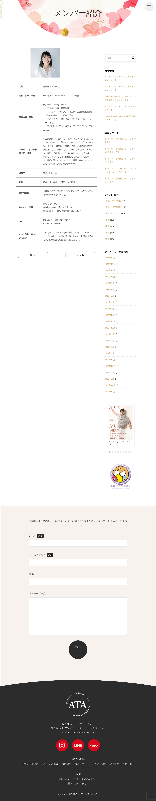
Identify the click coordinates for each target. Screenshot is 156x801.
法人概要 (114, 764)
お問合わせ (128, 764)
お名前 (36, 536)
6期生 (107, 232)
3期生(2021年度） (113, 213)
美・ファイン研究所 (78, 783)
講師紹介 (66, 764)
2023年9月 (109, 283)
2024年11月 (110, 270)
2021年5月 (109, 347)
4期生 (107, 220)
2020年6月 (109, 372)
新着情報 (53, 764)
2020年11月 (110, 366)
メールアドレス (41, 555)
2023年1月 (109, 315)
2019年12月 (110, 385)
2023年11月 (110, 277)
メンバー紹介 (99, 764)
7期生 (107, 239)
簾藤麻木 (58, 223)
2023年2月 (109, 309)
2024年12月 (110, 264)
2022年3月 (109, 334)
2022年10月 (110, 328)
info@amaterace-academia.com (78, 732)
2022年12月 (110, 321)
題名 (31, 574)
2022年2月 (109, 340)
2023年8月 (109, 289)
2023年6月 (109, 296)
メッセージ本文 (37, 593)
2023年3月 (109, 302)
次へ (80, 255)
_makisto (58, 220)
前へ (33, 255)
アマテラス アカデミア (33, 764)
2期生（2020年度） (113, 207)
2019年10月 (110, 391)
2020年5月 (109, 379)
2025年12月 (110, 257)
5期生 (107, 226)
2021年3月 (109, 353)
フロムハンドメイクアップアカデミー (78, 778)
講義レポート (81, 764)
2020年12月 (110, 360)
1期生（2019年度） (113, 201)
